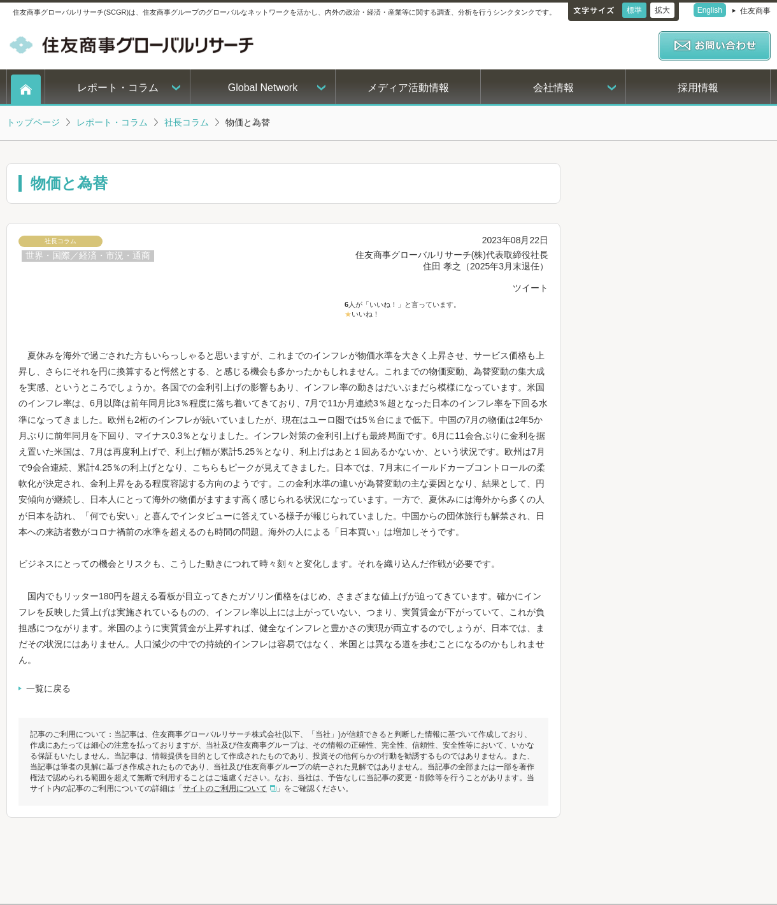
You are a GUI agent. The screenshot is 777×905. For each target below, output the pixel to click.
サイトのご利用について (225, 788)
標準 (634, 10)
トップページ (33, 122)
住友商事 (755, 10)
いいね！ (366, 314)
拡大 (662, 10)
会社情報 (553, 87)
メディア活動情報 (408, 87)
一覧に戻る (48, 688)
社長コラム (186, 122)
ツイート (530, 288)
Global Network (262, 87)
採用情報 (698, 87)
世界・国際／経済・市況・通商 (87, 255)
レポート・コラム (118, 87)
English (709, 10)
